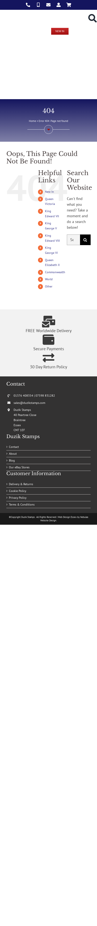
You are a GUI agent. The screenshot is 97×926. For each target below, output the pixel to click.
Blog (12, 460)
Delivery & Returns (21, 484)
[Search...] (73, 239)
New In (49, 192)
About (13, 454)
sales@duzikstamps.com (29, 403)
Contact (14, 447)
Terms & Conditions (22, 504)
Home (32, 121)
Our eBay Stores (19, 467)
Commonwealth (55, 272)
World (49, 279)
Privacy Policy (18, 498)
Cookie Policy (17, 491)
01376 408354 (23, 395)
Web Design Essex (67, 517)
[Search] (85, 239)
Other (48, 286)
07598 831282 (45, 395)
